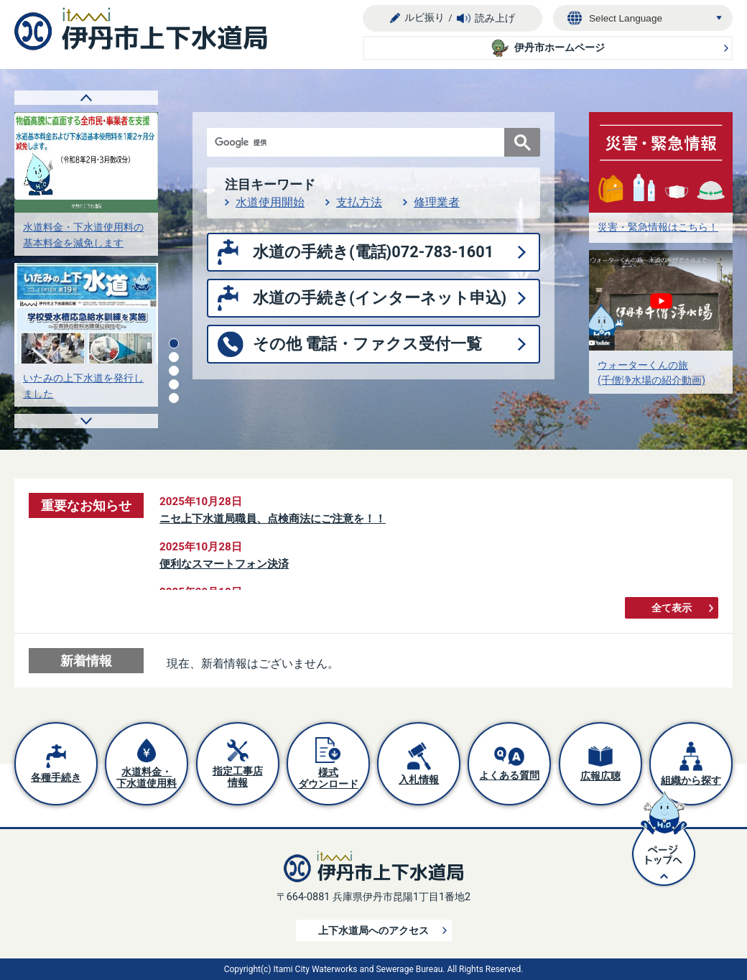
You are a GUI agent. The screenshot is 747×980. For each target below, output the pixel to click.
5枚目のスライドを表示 (174, 398)
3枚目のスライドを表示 (174, 371)
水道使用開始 (270, 202)
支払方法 (359, 202)
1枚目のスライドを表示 (174, 343)
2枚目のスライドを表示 (174, 357)
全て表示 (671, 608)
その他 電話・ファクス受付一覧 (367, 344)
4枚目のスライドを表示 (174, 384)
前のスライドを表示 (86, 98)
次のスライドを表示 (86, 421)
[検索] (359, 142)
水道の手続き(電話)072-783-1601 (373, 252)
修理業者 (437, 202)
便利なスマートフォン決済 (224, 564)
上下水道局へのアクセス (373, 931)
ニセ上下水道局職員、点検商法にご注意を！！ (272, 518)
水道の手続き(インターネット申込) (379, 298)
